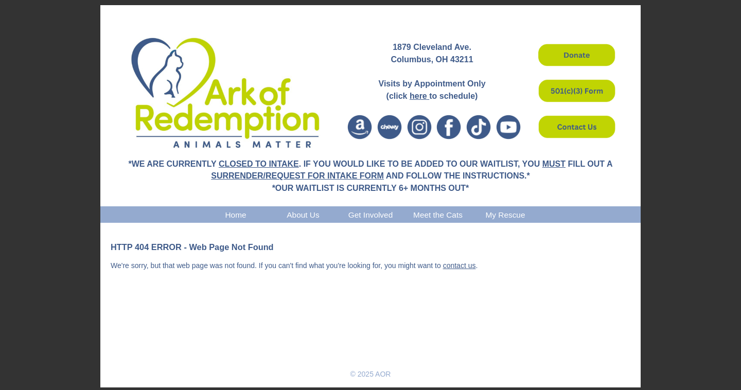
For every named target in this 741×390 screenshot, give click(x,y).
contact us (459, 265)
